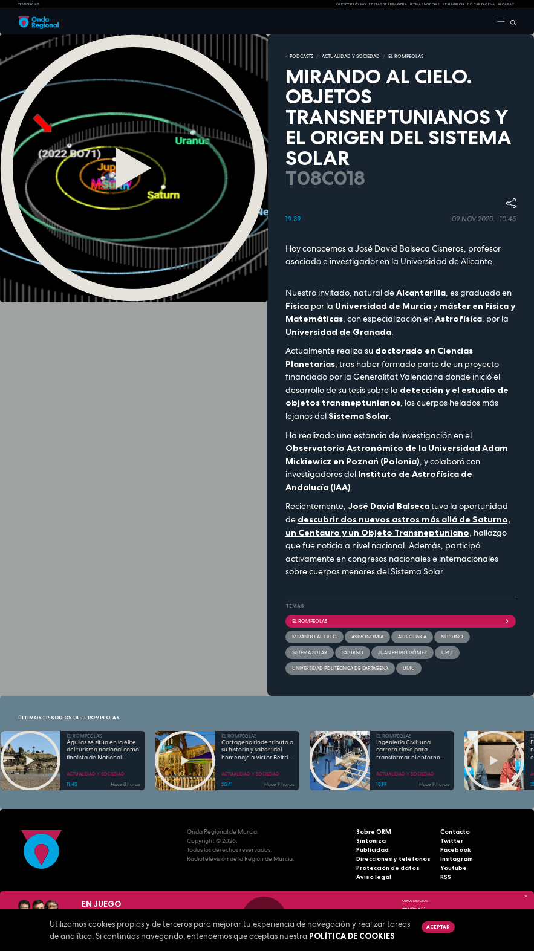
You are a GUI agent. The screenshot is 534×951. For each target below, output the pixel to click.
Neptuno (452, 637)
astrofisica (412, 637)
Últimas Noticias (425, 4)
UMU (409, 668)
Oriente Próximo (351, 4)
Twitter (451, 841)
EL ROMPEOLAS (405, 56)
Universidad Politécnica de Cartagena (340, 668)
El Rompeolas (401, 621)
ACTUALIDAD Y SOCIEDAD (351, 56)
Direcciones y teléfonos (393, 859)
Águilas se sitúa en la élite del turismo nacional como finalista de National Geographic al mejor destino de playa (103, 750)
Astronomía (367, 637)
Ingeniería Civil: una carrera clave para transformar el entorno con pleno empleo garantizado (408, 750)
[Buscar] (511, 21)
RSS (445, 877)
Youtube (453, 868)
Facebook (455, 850)
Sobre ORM (373, 832)
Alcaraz (506, 4)
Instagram (456, 859)
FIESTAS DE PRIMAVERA (388, 4)
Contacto (455, 832)
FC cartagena (481, 4)
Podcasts (301, 56)
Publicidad (372, 850)
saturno (352, 652)
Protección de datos (388, 868)
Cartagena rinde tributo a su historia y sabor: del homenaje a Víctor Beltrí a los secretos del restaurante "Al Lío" (257, 750)
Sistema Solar (309, 652)
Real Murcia (453, 4)
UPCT (447, 652)
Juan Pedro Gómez (402, 652)
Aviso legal (373, 877)
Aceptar (437, 927)
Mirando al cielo (314, 637)
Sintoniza (371, 841)
